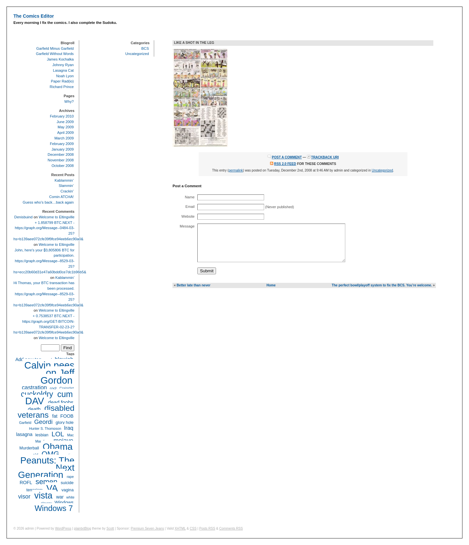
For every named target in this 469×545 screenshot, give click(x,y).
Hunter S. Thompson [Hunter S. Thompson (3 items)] (45, 428)
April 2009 (65, 133)
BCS (145, 48)
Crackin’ (67, 191)
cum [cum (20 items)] (65, 393)
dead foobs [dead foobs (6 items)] (61, 402)
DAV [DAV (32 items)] (34, 401)
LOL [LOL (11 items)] (58, 434)
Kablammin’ (64, 180)
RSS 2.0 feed (285, 164)
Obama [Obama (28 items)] (58, 446)
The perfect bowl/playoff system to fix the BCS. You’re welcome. (382, 285)
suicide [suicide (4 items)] (67, 483)
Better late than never (193, 285)
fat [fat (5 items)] (55, 416)
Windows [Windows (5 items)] (64, 502)
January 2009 (62, 149)
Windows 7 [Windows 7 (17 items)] (54, 508)
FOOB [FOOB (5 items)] (66, 416)
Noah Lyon (65, 76)
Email (190, 207)
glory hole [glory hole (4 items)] (65, 422)
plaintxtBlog (82, 528)
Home (271, 285)
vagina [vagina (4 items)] (68, 490)
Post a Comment (287, 157)
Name (190, 197)
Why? (69, 101)
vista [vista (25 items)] (43, 495)
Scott (110, 528)
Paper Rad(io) (62, 81)
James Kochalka (60, 59)
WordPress (63, 528)
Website (187, 216)
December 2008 (61, 154)
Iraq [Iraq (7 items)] (68, 428)
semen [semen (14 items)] (46, 482)
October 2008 (62, 166)
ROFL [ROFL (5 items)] (26, 482)
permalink (235, 170)
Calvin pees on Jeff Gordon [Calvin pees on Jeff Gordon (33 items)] (49, 373)
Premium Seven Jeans (147, 528)
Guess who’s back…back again (48, 202)
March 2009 (64, 138)
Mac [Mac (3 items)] (70, 435)
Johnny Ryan (63, 65)
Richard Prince (62, 87)
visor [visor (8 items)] (24, 496)
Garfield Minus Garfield (55, 48)
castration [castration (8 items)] (34, 387)
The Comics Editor (33, 16)
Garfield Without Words (55, 54)
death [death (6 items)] (34, 409)
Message (187, 226)
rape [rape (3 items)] (70, 477)
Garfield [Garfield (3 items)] (25, 423)
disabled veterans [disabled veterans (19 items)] (46, 412)
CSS (193, 528)
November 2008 (61, 160)
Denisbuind (23, 217)
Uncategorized (137, 54)
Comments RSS (231, 528)
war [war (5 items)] (59, 497)
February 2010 (62, 116)
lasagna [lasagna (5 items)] (24, 434)
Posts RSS (207, 528)
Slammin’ (66, 186)
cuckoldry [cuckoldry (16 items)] (37, 394)
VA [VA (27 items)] (52, 488)
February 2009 (62, 144)
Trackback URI (325, 157)
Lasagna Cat (63, 70)
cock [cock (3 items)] (53, 388)
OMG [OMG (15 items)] (50, 453)
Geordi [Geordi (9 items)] (43, 421)
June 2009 (65, 122)
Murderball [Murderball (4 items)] (29, 448)
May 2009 (66, 127)
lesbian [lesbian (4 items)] (41, 435)
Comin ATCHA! (61, 197)
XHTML (180, 528)
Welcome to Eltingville (56, 217)
